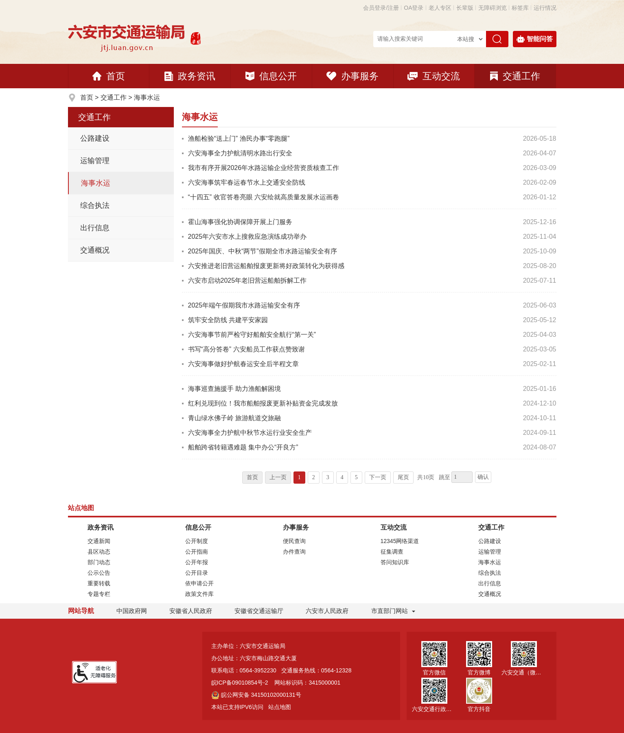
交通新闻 (99, 541)
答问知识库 (395, 562)
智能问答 (535, 39)
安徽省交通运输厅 (258, 610)
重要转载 (99, 583)
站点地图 (279, 707)
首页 (108, 76)
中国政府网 (131, 610)
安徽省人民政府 (190, 610)
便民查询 (294, 541)
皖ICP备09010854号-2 (239, 682)
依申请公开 (199, 583)
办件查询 (294, 551)
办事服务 (352, 76)
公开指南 (196, 551)
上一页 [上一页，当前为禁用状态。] (278, 477)
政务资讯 (189, 76)
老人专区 (440, 7)
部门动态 (99, 562)
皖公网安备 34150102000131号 (256, 695)
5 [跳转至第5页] (356, 477)
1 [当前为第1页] (299, 477)
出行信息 (94, 228)
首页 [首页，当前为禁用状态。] (252, 477)
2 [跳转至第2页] (313, 477)
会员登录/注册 (381, 7)
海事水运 (147, 97)
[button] (464, 7)
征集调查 (392, 551)
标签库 (520, 7)
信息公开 (271, 76)
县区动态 (99, 551)
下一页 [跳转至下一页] (377, 477)
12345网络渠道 (400, 541)
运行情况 (545, 7)
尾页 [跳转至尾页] (403, 477)
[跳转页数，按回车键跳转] (462, 477)
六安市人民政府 (327, 610)
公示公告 (99, 572)
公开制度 (196, 541)
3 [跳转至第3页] (327, 477)
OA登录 (413, 7)
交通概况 (94, 250)
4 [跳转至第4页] (342, 477)
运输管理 (94, 161)
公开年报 (196, 562)
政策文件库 (199, 594)
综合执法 (94, 205)
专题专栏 (99, 594)
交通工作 (515, 76)
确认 (483, 477)
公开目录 (196, 572)
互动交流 (433, 76)
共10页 (425, 477)
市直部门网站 (393, 610)
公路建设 (94, 138)
